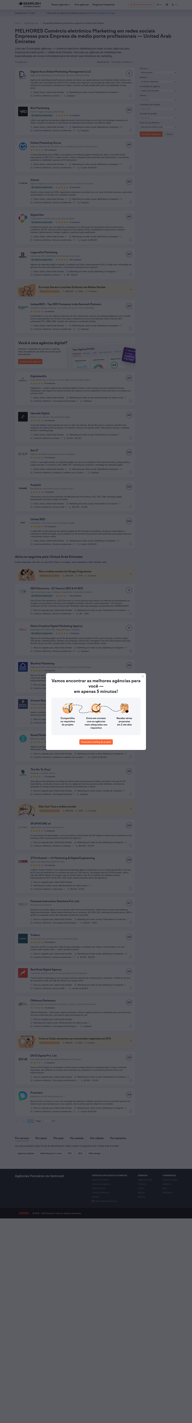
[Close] (143, 676)
